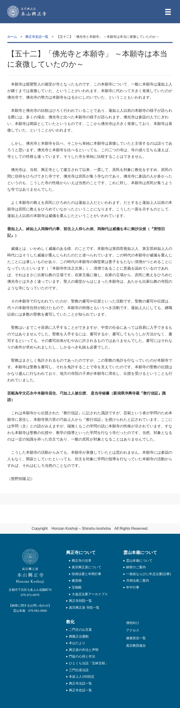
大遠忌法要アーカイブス (90, 594)
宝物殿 (77, 587)
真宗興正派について (86, 567)
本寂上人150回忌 (81, 676)
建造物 (77, 580)
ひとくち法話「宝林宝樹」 (88, 663)
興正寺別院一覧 (80, 601)
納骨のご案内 (136, 567)
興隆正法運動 (79, 636)
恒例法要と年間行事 (86, 574)
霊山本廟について (139, 560)
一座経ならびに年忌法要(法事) (148, 574)
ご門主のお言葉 (80, 629)
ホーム (12, 37)
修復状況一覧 (136, 638)
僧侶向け (132, 623)
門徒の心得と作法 (82, 656)
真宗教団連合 (136, 645)
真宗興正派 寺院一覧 (84, 607)
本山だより (77, 643)
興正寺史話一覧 (36, 37)
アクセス (132, 630)
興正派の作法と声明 (83, 650)
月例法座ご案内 (137, 580)
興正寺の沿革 (81, 560)
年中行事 (132, 587)
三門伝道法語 (79, 670)
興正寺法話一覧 (80, 683)
